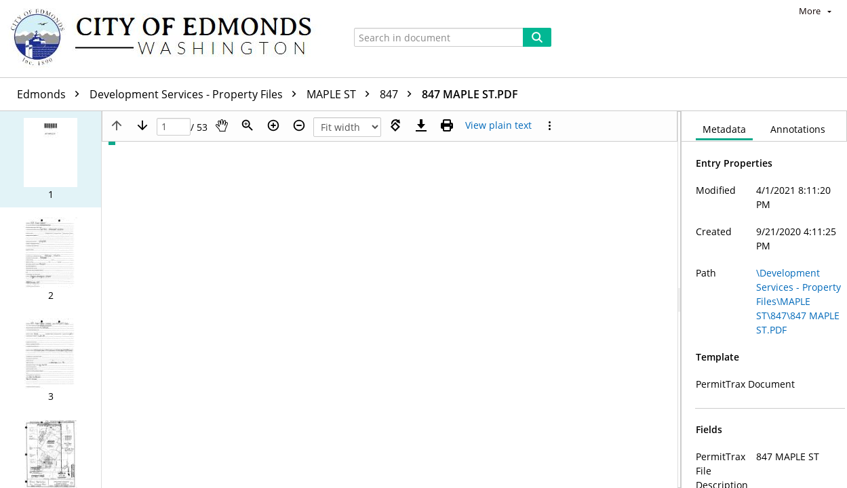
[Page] (174, 127)
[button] (50, 159)
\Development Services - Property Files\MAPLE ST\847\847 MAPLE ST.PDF (798, 301)
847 (399, 94)
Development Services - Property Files (196, 94)
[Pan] (221, 125)
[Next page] (142, 125)
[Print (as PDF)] (446, 125)
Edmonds (51, 94)
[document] (764, 299)
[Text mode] (498, 125)
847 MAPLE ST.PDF (470, 94)
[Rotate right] (395, 125)
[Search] (537, 37)
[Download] (421, 125)
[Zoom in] (273, 125)
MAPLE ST (341, 94)
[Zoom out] (299, 125)
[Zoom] (247, 125)
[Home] (167, 38)
